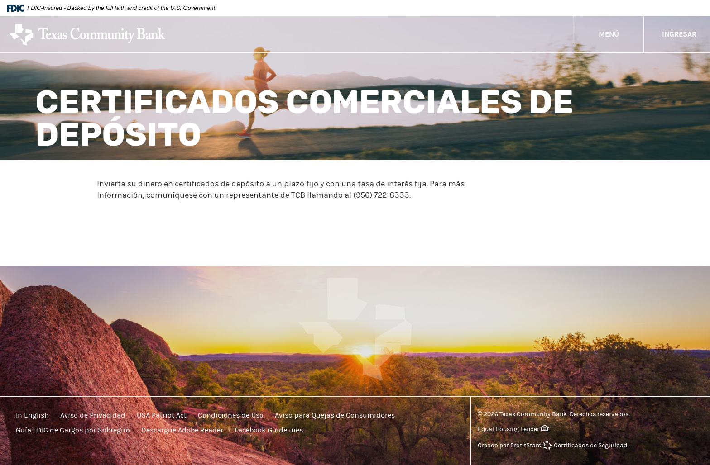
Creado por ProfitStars (509, 445)
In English (32, 415)
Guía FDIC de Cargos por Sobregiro (73, 430)
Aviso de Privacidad (92, 415)
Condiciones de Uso (231, 415)
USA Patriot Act (162, 415)
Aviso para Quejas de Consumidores (335, 415)
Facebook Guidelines (269, 430)
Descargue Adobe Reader (182, 430)
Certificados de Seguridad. (591, 445)
